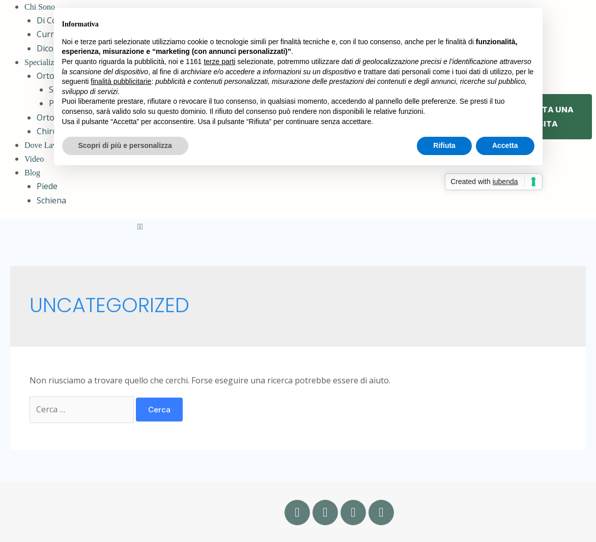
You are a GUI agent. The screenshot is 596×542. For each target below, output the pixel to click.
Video (34, 159)
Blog (32, 172)
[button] (299, 226)
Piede (47, 186)
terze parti (219, 61)
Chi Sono (39, 7)
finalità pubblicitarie (121, 81)
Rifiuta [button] (444, 145)
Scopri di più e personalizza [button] (125, 145)
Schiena (51, 200)
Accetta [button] (505, 145)
